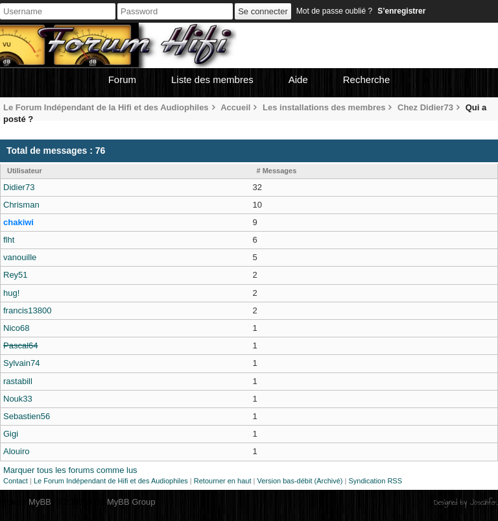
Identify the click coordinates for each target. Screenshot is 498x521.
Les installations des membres (324, 107)
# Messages (277, 171)
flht (8, 240)
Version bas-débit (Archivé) (299, 481)
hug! (11, 293)
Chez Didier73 (425, 107)
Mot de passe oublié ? (334, 11)
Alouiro (16, 451)
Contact (15, 481)
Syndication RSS (375, 481)
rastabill (17, 381)
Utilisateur (24, 171)
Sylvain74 (21, 363)
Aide (298, 79)
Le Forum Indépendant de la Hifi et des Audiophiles (106, 107)
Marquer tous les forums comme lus (70, 470)
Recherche (366, 79)
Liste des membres (212, 79)
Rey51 (15, 275)
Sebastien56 (26, 416)
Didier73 (18, 187)
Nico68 (16, 328)
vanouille (19, 257)
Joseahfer (483, 502)
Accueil (235, 107)
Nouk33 (17, 399)
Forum (122, 79)
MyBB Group (131, 502)
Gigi (10, 434)
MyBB (40, 502)
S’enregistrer (401, 11)
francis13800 (27, 310)
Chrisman (21, 205)
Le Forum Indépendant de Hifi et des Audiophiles (111, 481)
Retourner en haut (223, 481)
